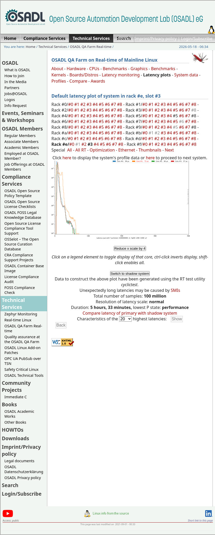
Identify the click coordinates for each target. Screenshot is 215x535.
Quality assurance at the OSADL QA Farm (22, 339)
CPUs (94, 68)
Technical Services (53, 46)
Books (9, 404)
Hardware (76, 68)
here (67, 158)
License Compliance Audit (21, 279)
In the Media (15, 81)
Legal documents (19, 460)
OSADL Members (22, 128)
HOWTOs (13, 429)
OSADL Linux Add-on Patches (22, 350)
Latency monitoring (121, 75)
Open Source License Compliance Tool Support (22, 228)
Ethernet (126, 150)
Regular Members (20, 135)
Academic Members (21, 147)
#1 (77, 104)
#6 (108, 104)
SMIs (175, 290)
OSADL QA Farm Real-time (90, 46)
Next (169, 150)
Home (124, 38)
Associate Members (21, 141)
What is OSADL (17, 69)
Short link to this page (200, 520)
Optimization (102, 150)
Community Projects (16, 386)
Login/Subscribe (196, 38)
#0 (71, 104)
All (69, 150)
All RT (80, 150)
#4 (96, 104)
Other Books (15, 422)
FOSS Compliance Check (19, 290)
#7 (114, 104)
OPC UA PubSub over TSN (22, 361)
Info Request (15, 105)
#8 (120, 104)
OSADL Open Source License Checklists (22, 204)
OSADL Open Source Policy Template (22, 193)
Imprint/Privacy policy (155, 38)
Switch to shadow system (130, 274)
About (57, 68)
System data (186, 75)
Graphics (139, 68)
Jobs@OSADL (15, 93)
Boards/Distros (84, 75)
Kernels (58, 75)
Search (10, 485)
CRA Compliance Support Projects (18, 257)
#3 (90, 104)
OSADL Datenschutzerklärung (23, 469)
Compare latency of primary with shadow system (130, 313)
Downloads (15, 438)
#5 (102, 104)
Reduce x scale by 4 (129, 248)
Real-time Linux (17, 319)
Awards (98, 81)
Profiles (58, 81)
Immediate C (15, 396)
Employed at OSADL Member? (21, 156)
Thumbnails (150, 150)
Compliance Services (16, 180)
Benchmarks (115, 68)
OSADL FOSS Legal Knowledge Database (22, 215)
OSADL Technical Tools (23, 375)
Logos (9, 99)
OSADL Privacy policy (22, 477)
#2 (83, 104)
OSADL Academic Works (19, 414)
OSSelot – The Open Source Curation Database (21, 244)
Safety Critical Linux (21, 369)
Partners (11, 87)
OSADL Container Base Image (24, 268)
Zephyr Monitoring (20, 314)
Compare (78, 81)
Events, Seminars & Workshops (23, 117)
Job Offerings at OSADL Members (24, 167)
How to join (14, 75)
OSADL (10, 62)
